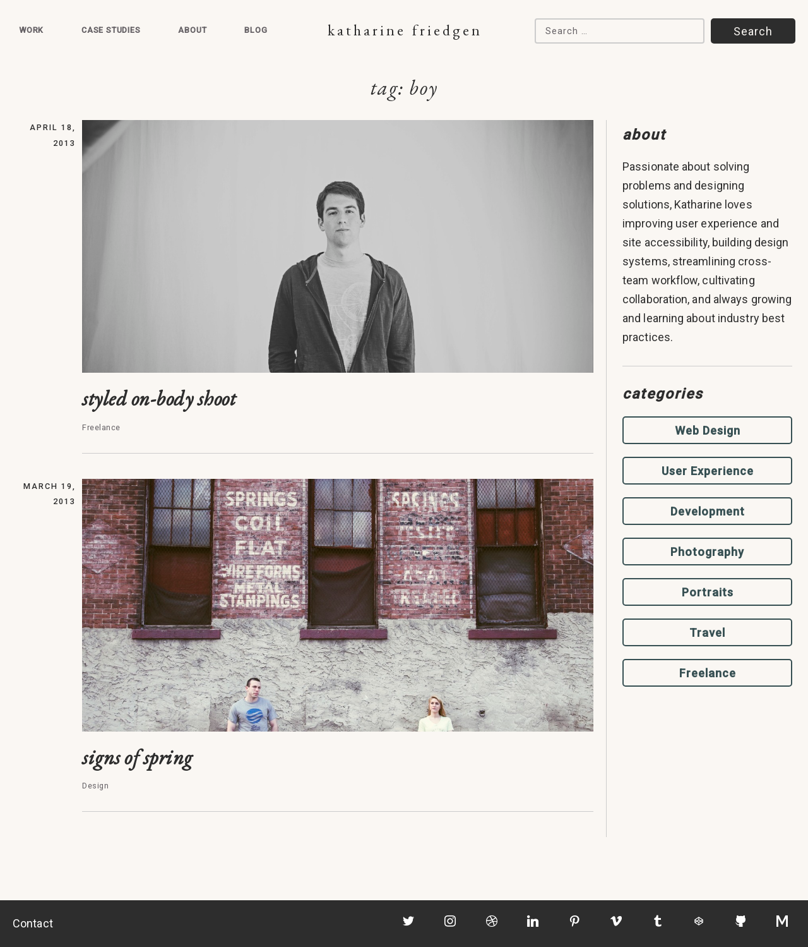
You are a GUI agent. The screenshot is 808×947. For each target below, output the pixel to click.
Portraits (708, 592)
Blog (255, 30)
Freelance (707, 673)
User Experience (708, 471)
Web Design (707, 430)
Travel (707, 632)
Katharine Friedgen (405, 30)
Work (31, 30)
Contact (33, 923)
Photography (707, 551)
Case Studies (111, 30)
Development (707, 511)
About (192, 30)
